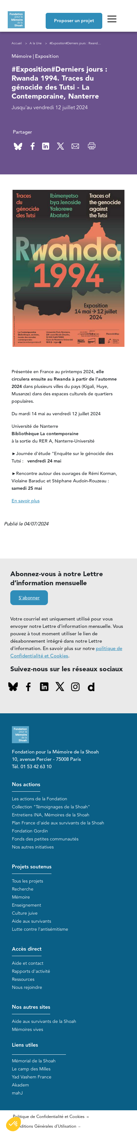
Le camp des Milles (31, 1069)
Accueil (17, 43)
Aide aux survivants (31, 921)
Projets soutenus (31, 867)
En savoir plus (26, 501)
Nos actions (26, 785)
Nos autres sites (31, 1007)
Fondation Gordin (30, 831)
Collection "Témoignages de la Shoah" (51, 807)
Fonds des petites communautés (45, 839)
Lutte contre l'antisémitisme (40, 929)
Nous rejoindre (27, 987)
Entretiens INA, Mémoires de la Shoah (50, 815)
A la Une (35, 43)
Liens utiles (25, 1045)
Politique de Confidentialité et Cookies (49, 1116)
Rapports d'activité (31, 971)
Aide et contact (27, 963)
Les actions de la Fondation (39, 799)
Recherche (22, 889)
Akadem (20, 1085)
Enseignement (26, 905)
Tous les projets (27, 881)
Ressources (23, 979)
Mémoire (21, 897)
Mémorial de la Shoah (34, 1061)
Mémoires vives (27, 1029)
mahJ (17, 1093)
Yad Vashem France (31, 1077)
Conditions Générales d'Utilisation (44, 1126)
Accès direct (26, 949)
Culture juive (25, 913)
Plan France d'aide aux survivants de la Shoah (58, 823)
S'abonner (29, 598)
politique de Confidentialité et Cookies (66, 652)
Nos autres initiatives (33, 847)
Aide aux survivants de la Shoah (44, 1021)
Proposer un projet (74, 20)
